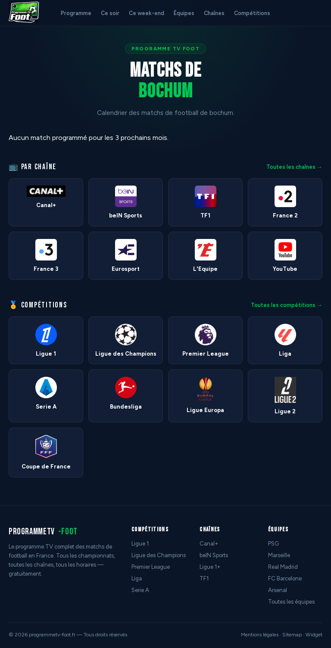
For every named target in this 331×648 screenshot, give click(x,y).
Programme (76, 13)
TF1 (204, 578)
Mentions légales (259, 635)
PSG (273, 543)
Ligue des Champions (158, 555)
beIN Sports (214, 555)
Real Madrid (283, 567)
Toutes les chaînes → (294, 167)
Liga (136, 578)
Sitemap (292, 635)
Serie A (140, 590)
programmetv (43, 531)
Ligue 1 (140, 543)
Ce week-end (146, 13)
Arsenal (277, 590)
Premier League (150, 567)
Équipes (184, 13)
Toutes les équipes (291, 601)
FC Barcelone (285, 578)
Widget (314, 635)
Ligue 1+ (210, 567)
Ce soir (110, 13)
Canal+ (209, 543)
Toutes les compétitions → (286, 305)
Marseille (279, 555)
